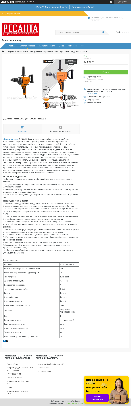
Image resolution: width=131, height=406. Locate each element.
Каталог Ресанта (47, 46)
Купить (105, 72)
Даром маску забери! (83, 7)
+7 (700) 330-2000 (44, 371)
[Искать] (103, 32)
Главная (12, 46)
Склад (9, 387)
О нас (61, 46)
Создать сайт (20, 2)
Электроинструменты (32, 51)
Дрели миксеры (51, 51)
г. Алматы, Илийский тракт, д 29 (51, 364)
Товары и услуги (13, 51)
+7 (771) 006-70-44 (14, 374)
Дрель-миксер (10, 139)
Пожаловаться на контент (76, 403)
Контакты (72, 46)
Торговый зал (12, 364)
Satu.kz (77, 401)
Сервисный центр (14, 377)
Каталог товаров (27, 46)
